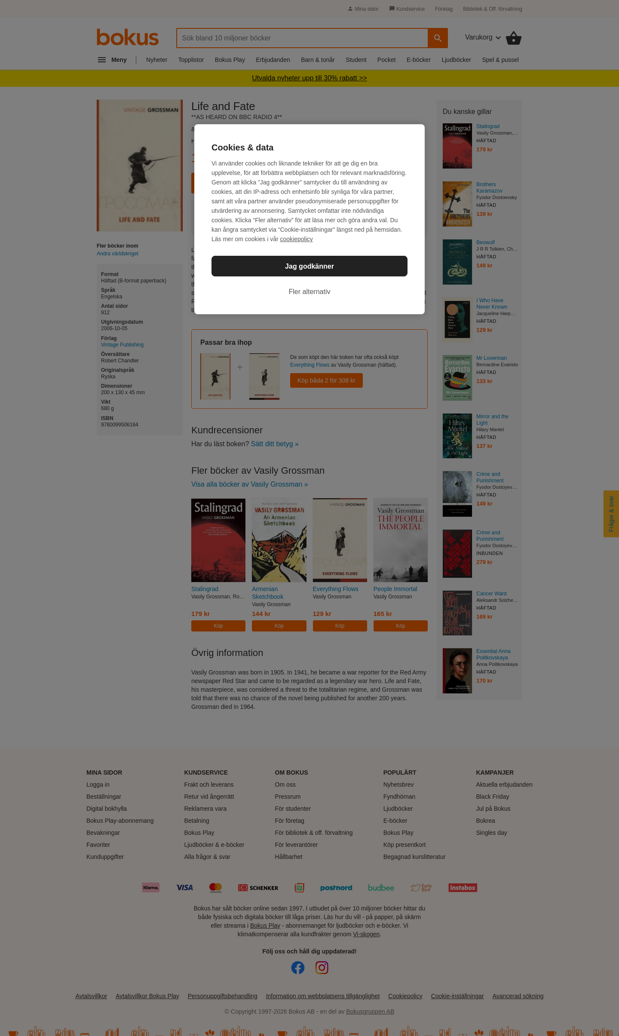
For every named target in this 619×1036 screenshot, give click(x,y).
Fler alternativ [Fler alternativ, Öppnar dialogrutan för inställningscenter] (310, 291)
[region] (309, 219)
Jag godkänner (309, 266)
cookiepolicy (296, 239)
